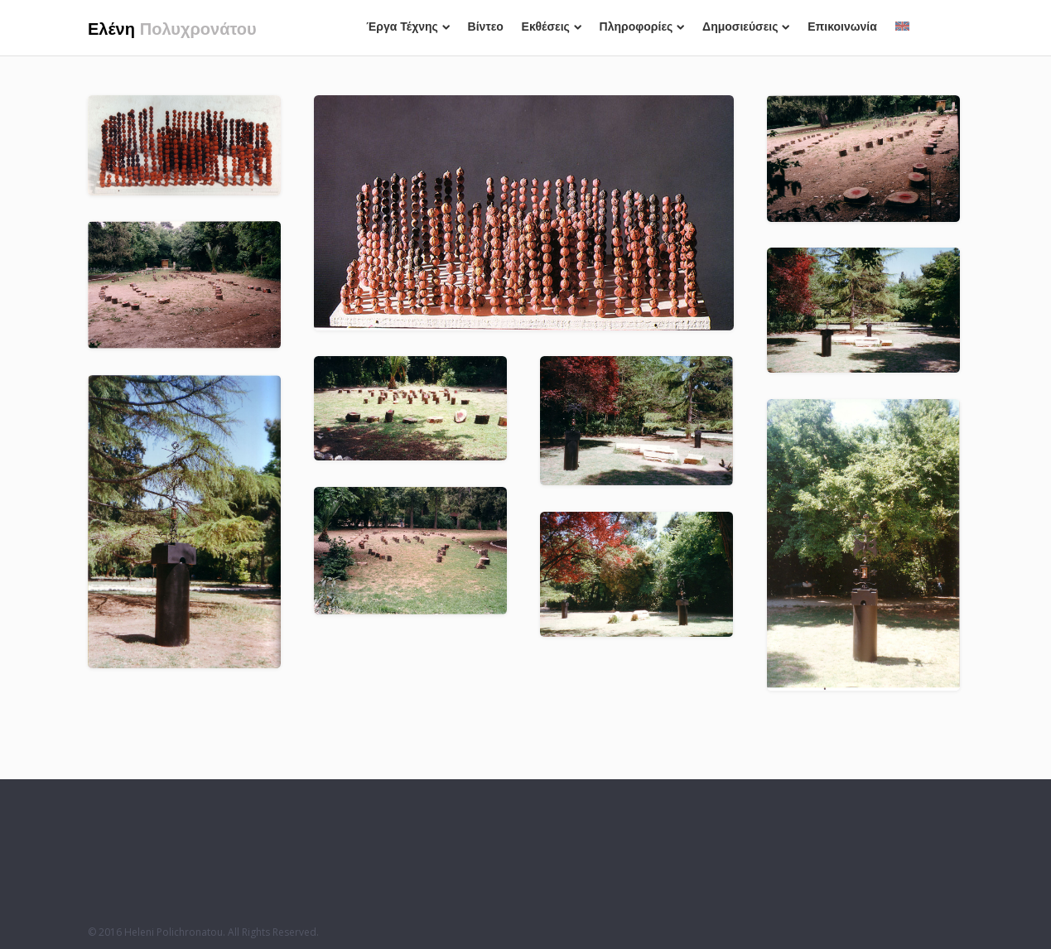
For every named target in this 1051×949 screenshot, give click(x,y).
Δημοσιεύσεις (745, 26)
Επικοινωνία (842, 26)
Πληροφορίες (642, 26)
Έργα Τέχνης (408, 26)
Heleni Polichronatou (173, 932)
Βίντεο (486, 26)
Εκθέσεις (551, 26)
